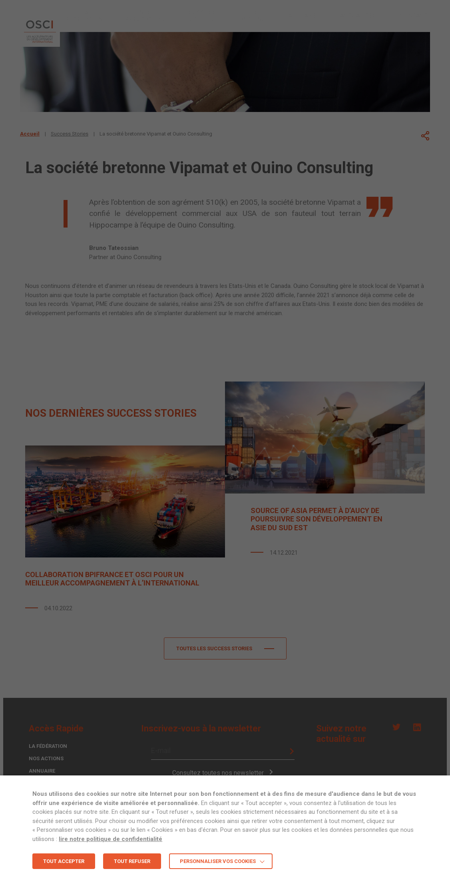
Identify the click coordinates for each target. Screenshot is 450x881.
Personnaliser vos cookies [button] (218, 861)
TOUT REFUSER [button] (132, 861)
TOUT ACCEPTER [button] (63, 861)
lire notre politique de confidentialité (110, 839)
